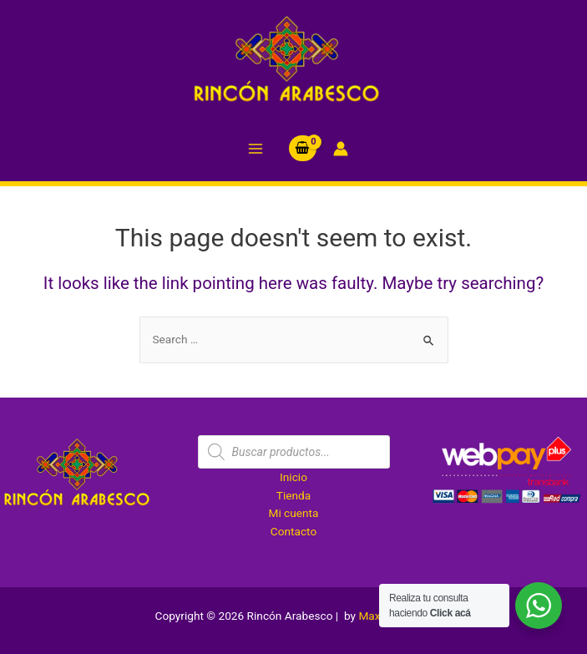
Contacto (293, 531)
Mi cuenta (293, 513)
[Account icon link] (340, 148)
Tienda (293, 495)
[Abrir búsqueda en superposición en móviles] (294, 452)
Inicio (293, 477)
